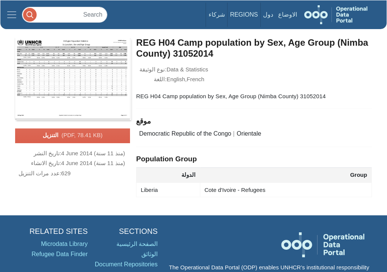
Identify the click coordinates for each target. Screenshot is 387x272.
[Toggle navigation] (12, 15)
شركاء (217, 14)
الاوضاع (287, 14)
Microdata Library (64, 244)
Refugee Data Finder (59, 254)
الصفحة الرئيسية (137, 244)
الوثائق (149, 254)
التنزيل (72, 135)
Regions (244, 14)
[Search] (64, 14)
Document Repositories (126, 264)
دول (268, 14)
